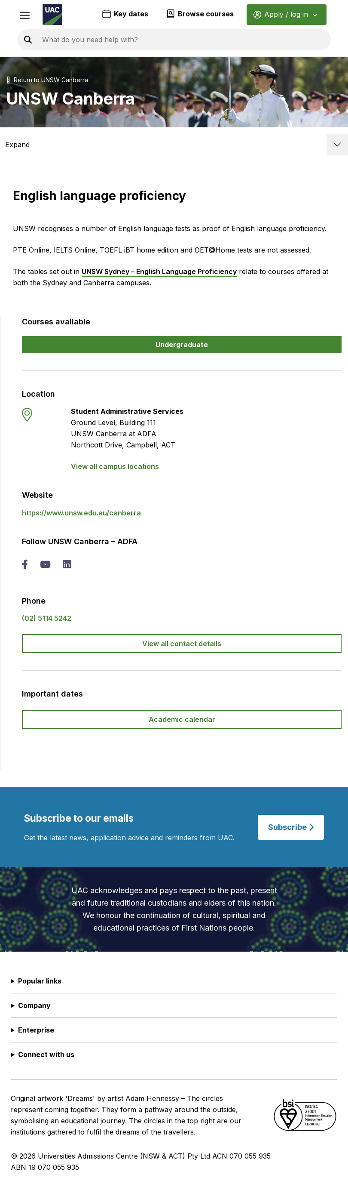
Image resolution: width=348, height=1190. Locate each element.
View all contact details (181, 643)
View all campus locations (115, 466)
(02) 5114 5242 (46, 618)
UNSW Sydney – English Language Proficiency (159, 271)
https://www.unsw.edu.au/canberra (81, 513)
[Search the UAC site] (146, 39)
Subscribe (291, 827)
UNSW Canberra (64, 79)
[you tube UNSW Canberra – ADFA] (45, 565)
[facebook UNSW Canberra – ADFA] (24, 565)
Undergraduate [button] (182, 344)
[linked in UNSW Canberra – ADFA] (66, 565)
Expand (17, 144)
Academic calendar (182, 719)
